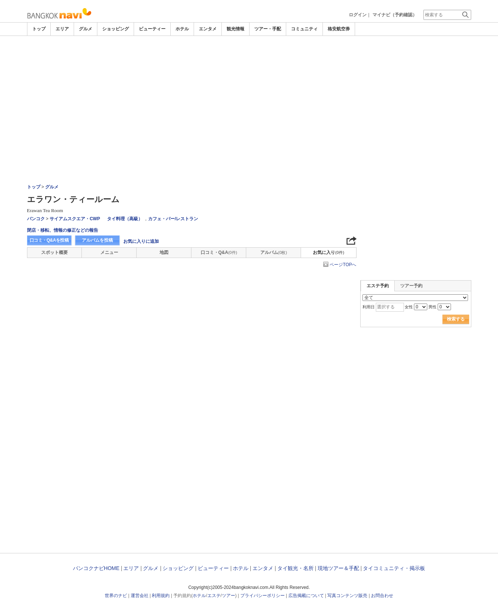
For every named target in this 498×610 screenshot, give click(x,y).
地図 (164, 252)
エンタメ (208, 28)
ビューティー (152, 28)
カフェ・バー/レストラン (173, 218)
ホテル (182, 28)
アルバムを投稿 (97, 240)
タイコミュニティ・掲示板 (394, 568)
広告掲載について (306, 595)
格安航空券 (339, 28)
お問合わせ (382, 595)
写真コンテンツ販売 (347, 595)
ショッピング (115, 28)
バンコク (36, 218)
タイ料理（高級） (125, 218)
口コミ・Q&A (219, 252)
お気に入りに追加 (141, 241)
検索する (456, 319)
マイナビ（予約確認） (394, 14)
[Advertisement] (249, 56)
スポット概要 (54, 252)
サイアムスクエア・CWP (75, 218)
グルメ (85, 28)
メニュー (109, 252)
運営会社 (139, 595)
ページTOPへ (343, 264)
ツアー (228, 595)
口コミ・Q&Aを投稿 (49, 240)
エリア (62, 28)
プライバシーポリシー (262, 595)
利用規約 (161, 595)
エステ (214, 595)
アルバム (273, 252)
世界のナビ (116, 595)
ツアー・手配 (267, 28)
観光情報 (235, 28)
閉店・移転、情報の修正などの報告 (62, 230)
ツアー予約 (411, 285)
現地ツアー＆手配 (338, 568)
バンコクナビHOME (96, 568)
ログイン (358, 14)
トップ (39, 28)
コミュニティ (304, 28)
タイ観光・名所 (295, 568)
